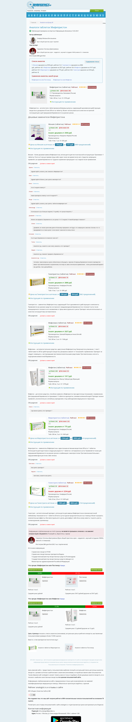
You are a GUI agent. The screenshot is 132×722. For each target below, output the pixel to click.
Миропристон (45, 70)
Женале (35, 65)
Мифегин (78, 67)
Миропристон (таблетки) (58, 418)
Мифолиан (47, 67)
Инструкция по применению (64, 102)
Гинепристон (66, 65)
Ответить (37, 167)
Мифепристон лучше (35, 569)
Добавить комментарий (47, 163)
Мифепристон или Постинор (41, 80)
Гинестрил (76, 70)
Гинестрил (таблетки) (57, 483)
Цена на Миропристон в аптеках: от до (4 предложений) (63, 438)
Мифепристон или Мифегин (62, 80)
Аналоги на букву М (46, 22)
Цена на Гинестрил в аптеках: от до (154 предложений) (62, 503)
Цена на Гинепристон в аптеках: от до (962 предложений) (62, 294)
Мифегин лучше (97, 603)
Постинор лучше (96, 569)
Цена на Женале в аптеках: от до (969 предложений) (60, 144)
